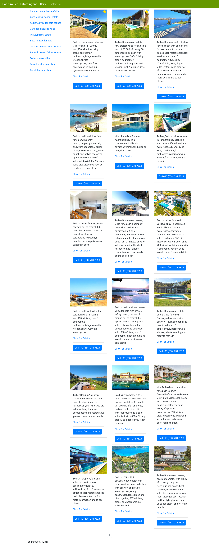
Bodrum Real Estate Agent (19, 4)
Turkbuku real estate (40, 34)
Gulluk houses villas (40, 70)
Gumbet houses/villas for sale (45, 46)
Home (44, 3)
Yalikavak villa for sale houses (45, 23)
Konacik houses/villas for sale (45, 52)
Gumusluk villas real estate (44, 17)
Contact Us (55, 4)
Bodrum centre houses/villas (45, 11)
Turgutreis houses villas (42, 64)
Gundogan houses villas (42, 28)
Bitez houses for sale (41, 40)
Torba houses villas (40, 58)
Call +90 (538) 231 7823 (87, 86)
